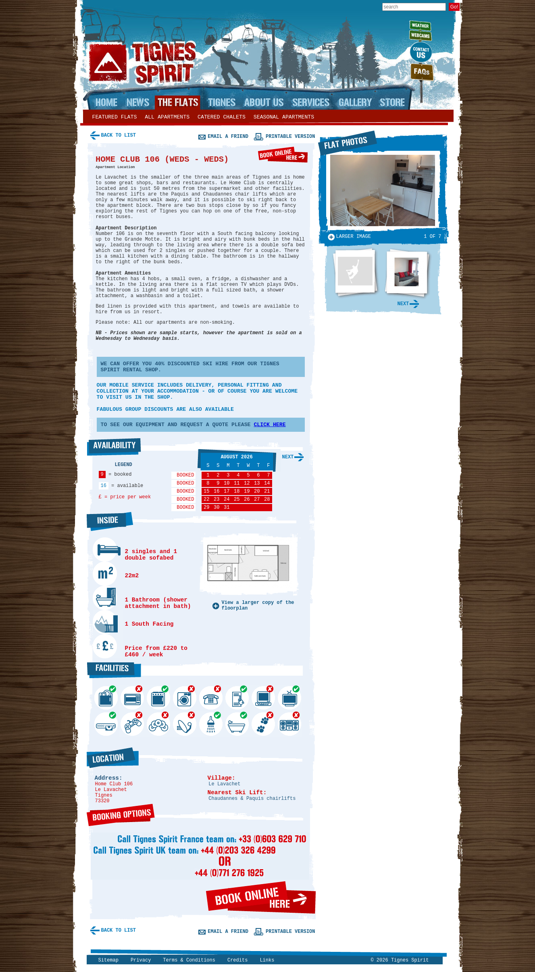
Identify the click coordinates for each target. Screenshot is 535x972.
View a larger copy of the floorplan (258, 605)
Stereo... (288, 714)
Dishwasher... (104, 689)
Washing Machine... (183, 688)
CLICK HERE (269, 425)
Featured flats (114, 117)
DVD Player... (104, 715)
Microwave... (130, 688)
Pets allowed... (261, 714)
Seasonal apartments (284, 117)
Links (267, 960)
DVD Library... (157, 714)
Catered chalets (222, 117)
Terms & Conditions (189, 960)
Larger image (353, 236)
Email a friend (228, 136)
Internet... (261, 688)
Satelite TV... (183, 714)
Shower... (209, 715)
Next (288, 457)
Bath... (235, 715)
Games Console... (130, 714)
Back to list (118, 135)
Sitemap (108, 960)
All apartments (167, 117)
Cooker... (157, 689)
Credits (237, 960)
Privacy (141, 960)
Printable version (290, 136)
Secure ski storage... (235, 689)
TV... (288, 689)
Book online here (283, 155)
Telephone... (209, 688)
